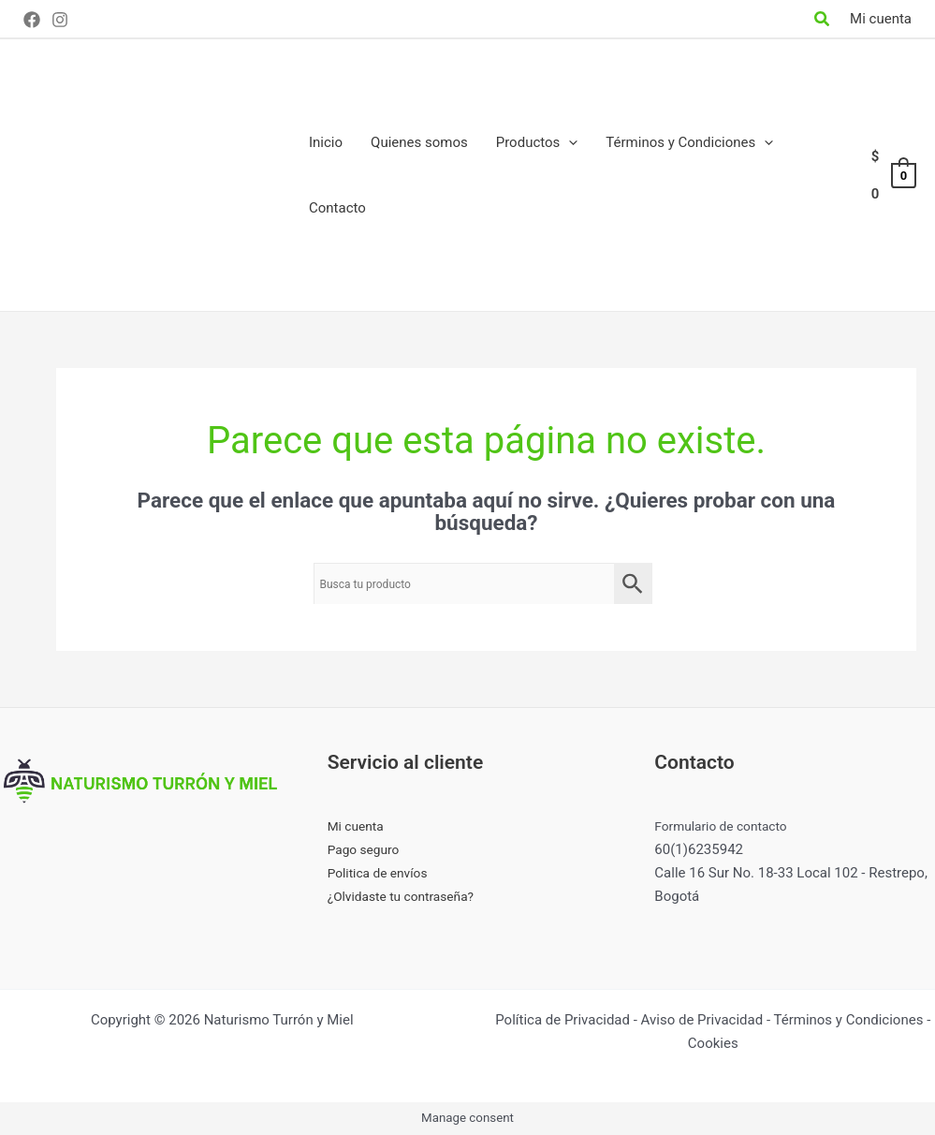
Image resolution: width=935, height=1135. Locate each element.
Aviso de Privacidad (702, 1019)
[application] (568, 142)
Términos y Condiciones (848, 1019)
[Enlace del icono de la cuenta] (881, 19)
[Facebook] (31, 19)
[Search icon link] (822, 21)
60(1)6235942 (698, 849)
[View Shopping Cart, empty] (892, 176)
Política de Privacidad (562, 1019)
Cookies (713, 1043)
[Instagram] (59, 19)
